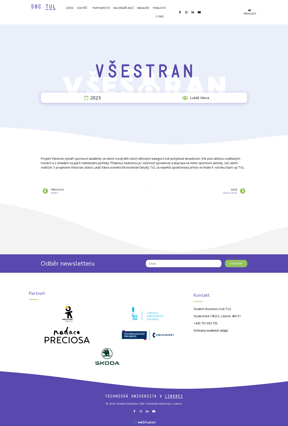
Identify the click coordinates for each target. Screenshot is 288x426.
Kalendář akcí (123, 8)
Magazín (143, 8)
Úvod (69, 8)
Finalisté (159, 8)
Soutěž (83, 8)
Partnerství (101, 8)
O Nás (161, 16)
